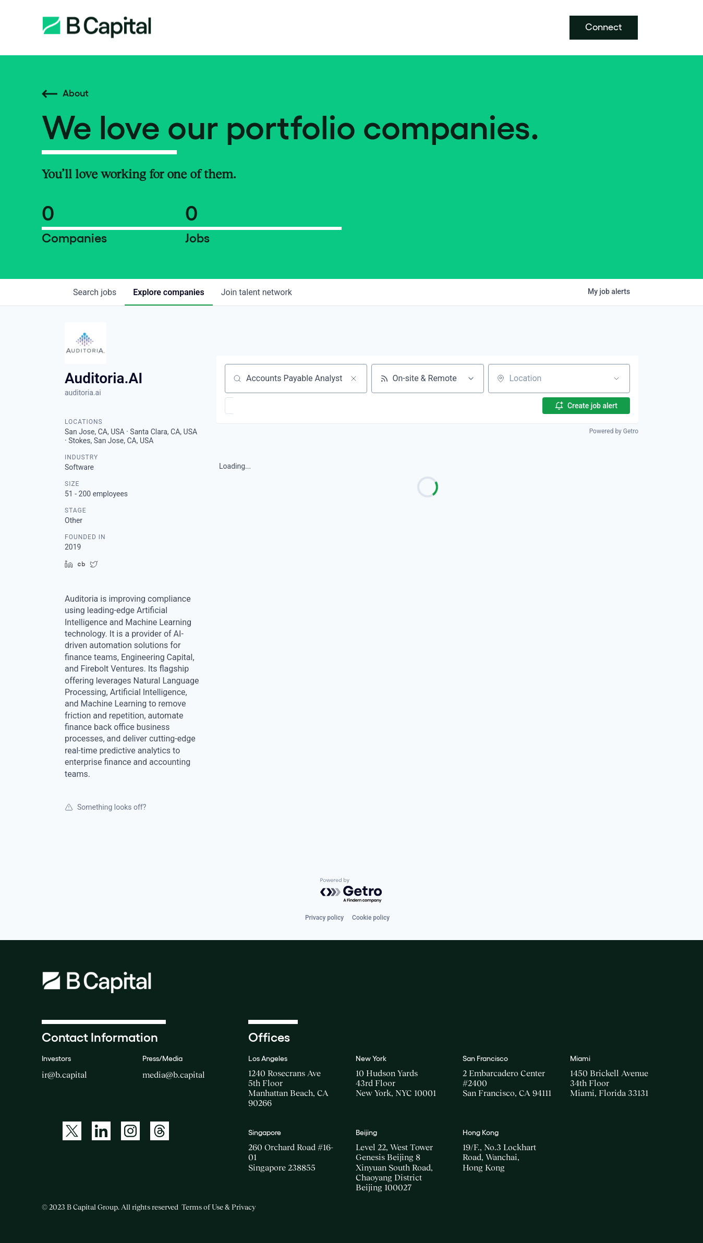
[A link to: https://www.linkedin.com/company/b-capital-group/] (101, 1131)
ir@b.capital (64, 1074)
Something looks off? (105, 807)
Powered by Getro (613, 431)
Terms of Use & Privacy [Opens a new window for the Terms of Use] (218, 1207)
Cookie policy (371, 917)
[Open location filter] (616, 378)
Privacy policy (324, 917)
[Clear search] (353, 378)
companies (168, 292)
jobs (94, 292)
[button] (259, 405)
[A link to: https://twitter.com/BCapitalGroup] (72, 1131)
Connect (603, 27)
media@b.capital (173, 1074)
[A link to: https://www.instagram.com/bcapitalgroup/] (130, 1131)
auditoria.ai (83, 392)
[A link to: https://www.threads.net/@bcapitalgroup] (159, 1131)
